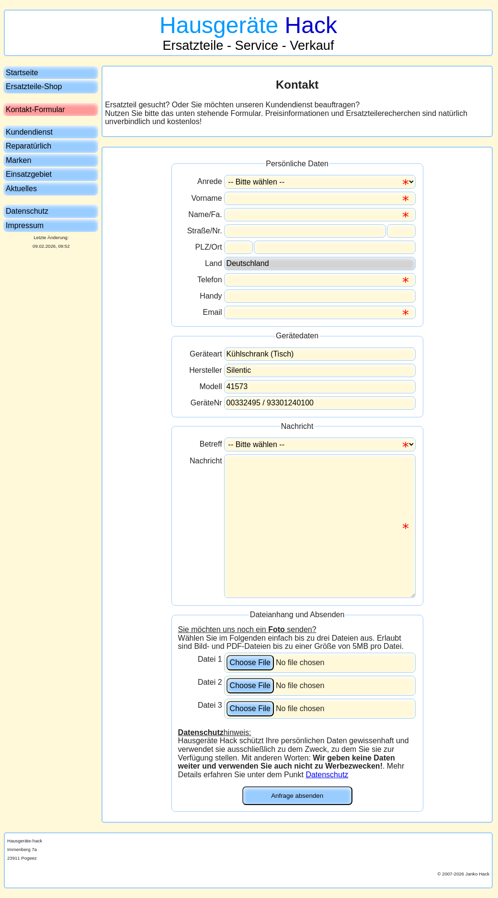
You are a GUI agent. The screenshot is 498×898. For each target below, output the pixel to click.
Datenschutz (327, 775)
